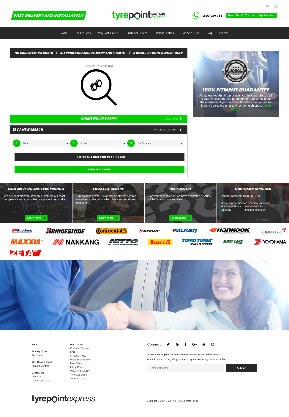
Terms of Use (77, 378)
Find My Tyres (83, 33)
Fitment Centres (164, 33)
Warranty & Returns (80, 359)
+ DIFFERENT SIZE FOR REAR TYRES (99, 157)
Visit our (250, 15)
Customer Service (137, 33)
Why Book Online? (108, 33)
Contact (223, 33)
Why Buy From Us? (80, 371)
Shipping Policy (78, 355)
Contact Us (38, 373)
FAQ (209, 33)
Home (64, 33)
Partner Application (41, 380)
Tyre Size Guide (190, 33)
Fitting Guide (76, 367)
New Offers (76, 363)
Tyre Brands (38, 355)
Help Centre (76, 344)
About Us (36, 376)
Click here (173, 119)
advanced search (167, 129)
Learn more (36, 217)
